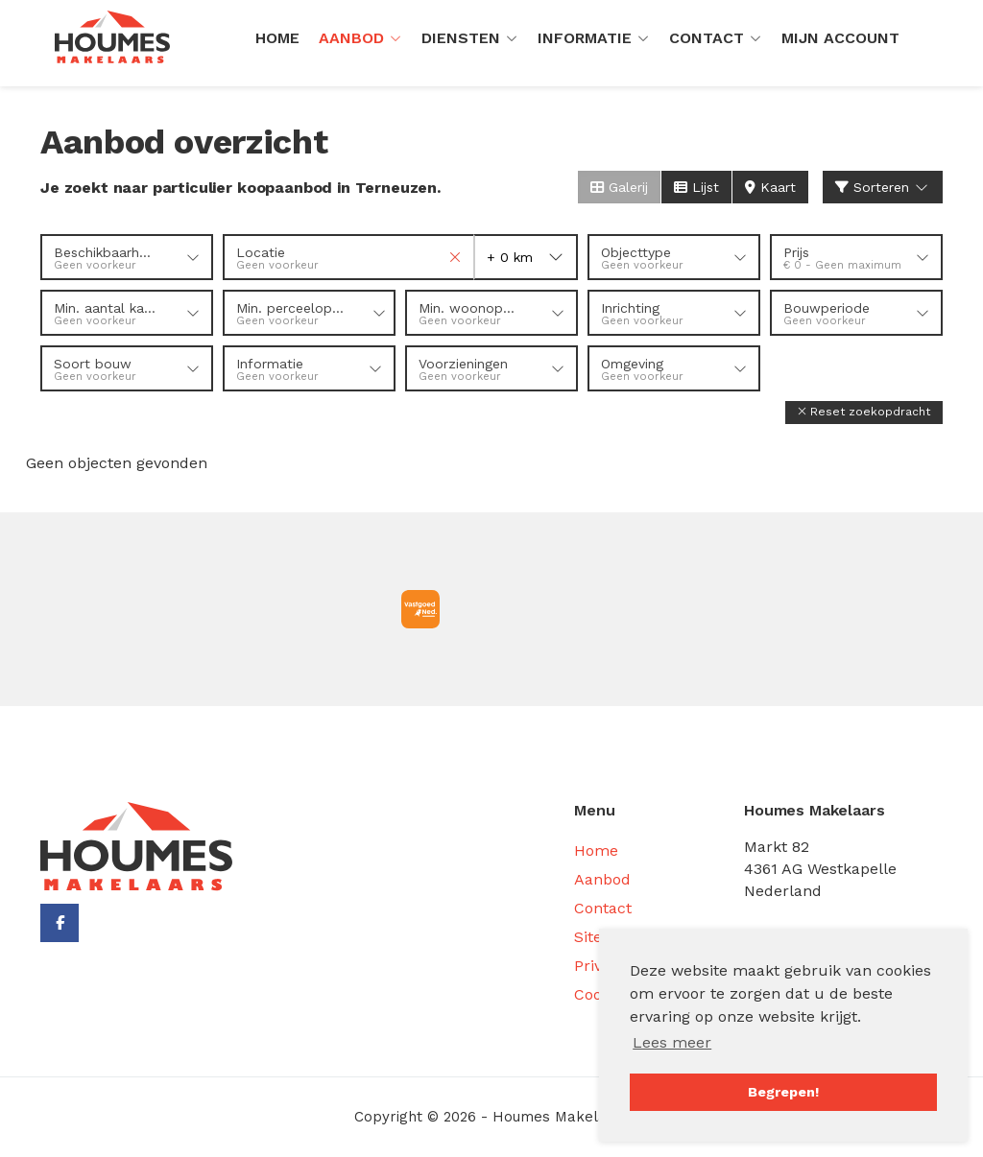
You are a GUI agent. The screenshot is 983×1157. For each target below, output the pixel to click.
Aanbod (360, 38)
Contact (715, 38)
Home (277, 38)
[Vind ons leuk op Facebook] (59, 923)
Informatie (594, 38)
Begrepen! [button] (783, 1091)
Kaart (770, 187)
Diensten (469, 38)
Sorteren (883, 187)
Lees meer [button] (672, 1042)
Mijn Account (840, 38)
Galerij (619, 187)
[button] (864, 412)
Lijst (696, 187)
